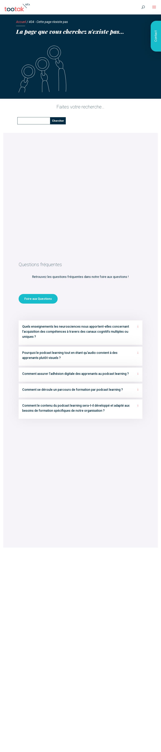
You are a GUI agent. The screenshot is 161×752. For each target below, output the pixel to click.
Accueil (21, 22)
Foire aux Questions (38, 312)
